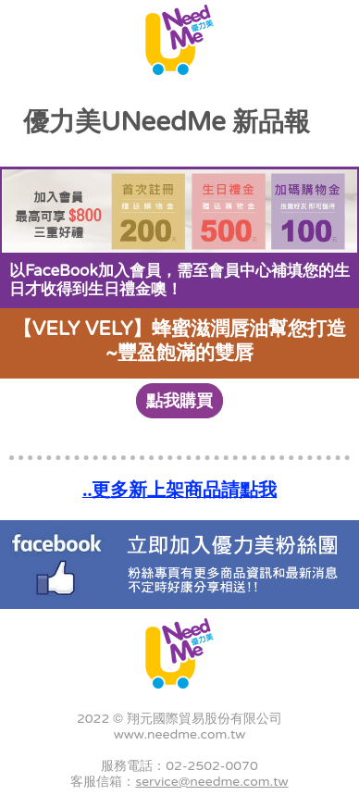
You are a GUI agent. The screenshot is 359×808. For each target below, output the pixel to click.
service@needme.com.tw (211, 781)
